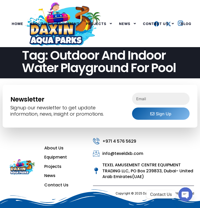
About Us (40, 24)
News (127, 23)
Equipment (68, 24)
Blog (186, 24)
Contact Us (158, 23)
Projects (99, 23)
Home (17, 24)
